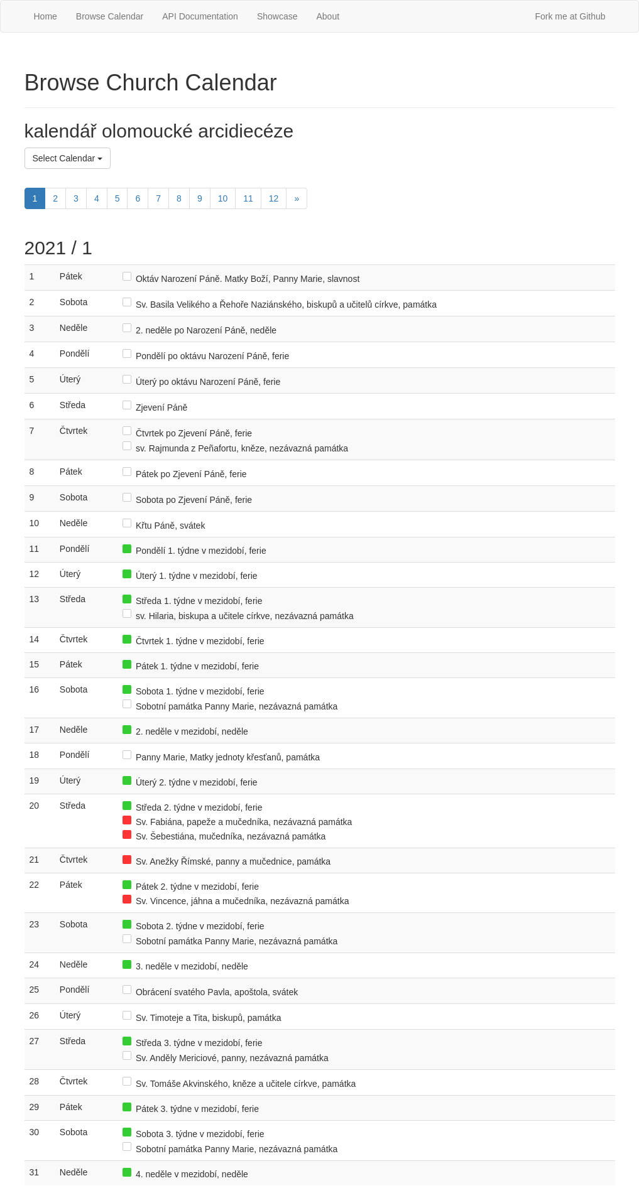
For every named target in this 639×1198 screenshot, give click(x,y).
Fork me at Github (570, 16)
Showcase (277, 16)
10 (223, 198)
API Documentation (200, 16)
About (327, 16)
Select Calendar (68, 158)
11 (248, 198)
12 (274, 198)
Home (45, 16)
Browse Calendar (109, 16)
